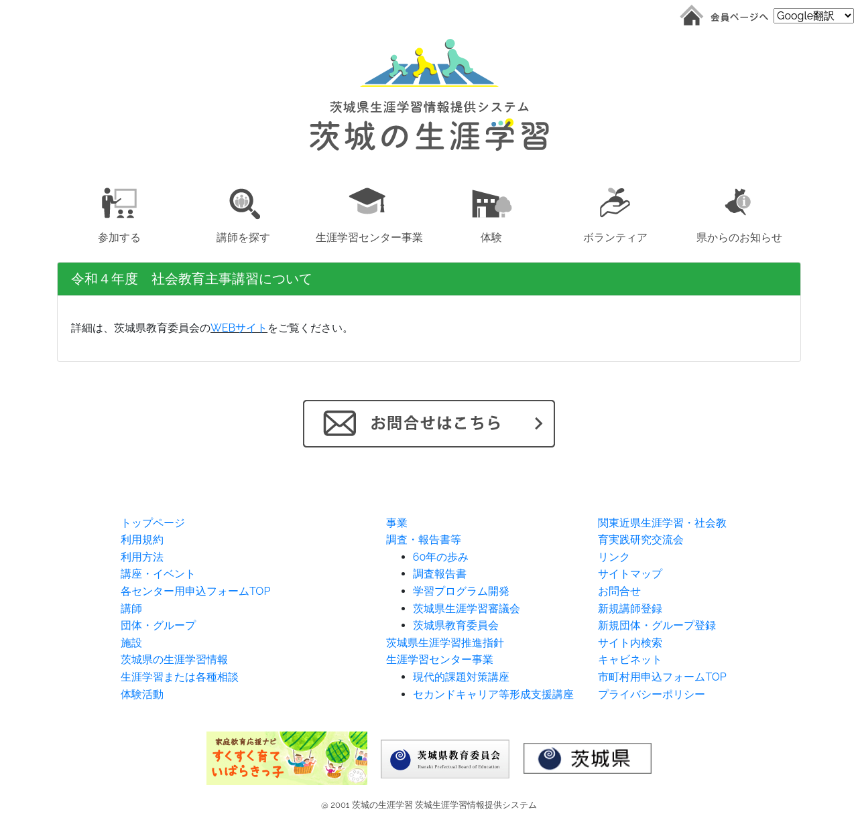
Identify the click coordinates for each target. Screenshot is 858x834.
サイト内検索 (630, 642)
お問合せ (619, 591)
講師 (131, 608)
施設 (131, 642)
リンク (614, 557)
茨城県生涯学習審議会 (466, 608)
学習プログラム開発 (461, 591)
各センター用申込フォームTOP (195, 591)
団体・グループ (158, 625)
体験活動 (142, 694)
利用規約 (142, 539)
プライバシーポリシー (651, 694)
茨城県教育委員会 (456, 625)
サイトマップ (630, 573)
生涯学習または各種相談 (180, 677)
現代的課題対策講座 (461, 677)
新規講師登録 (630, 608)
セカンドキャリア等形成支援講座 (493, 694)
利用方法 (142, 557)
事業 (397, 522)
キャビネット (630, 659)
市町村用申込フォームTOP (662, 677)
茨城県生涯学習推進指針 (445, 642)
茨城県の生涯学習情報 (174, 659)
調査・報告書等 (423, 539)
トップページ (153, 522)
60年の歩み (441, 557)
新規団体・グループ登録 (657, 625)
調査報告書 (440, 573)
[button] (119, 212)
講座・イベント (158, 573)
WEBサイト (238, 328)
